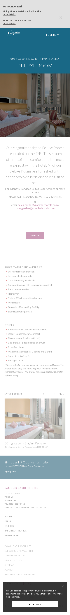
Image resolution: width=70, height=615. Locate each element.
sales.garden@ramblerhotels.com (38, 205)
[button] (34, 130)
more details (9, 14)
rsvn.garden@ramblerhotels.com (35, 208)
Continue (35, 604)
